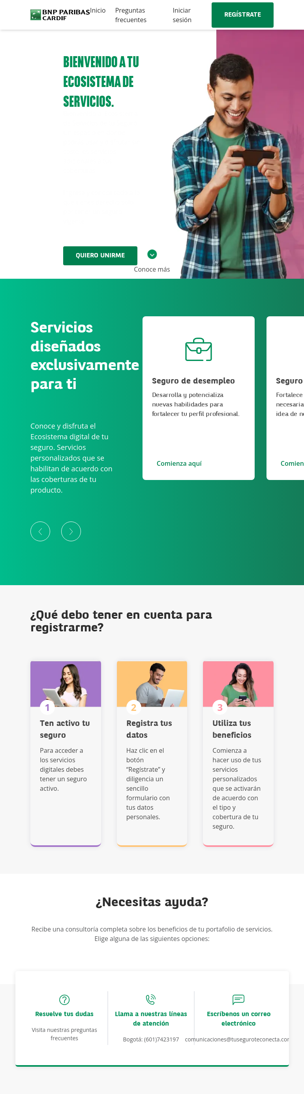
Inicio (98, 10)
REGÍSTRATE (242, 15)
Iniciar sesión (182, 15)
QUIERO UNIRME (100, 256)
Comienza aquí (179, 463)
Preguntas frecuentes (131, 15)
